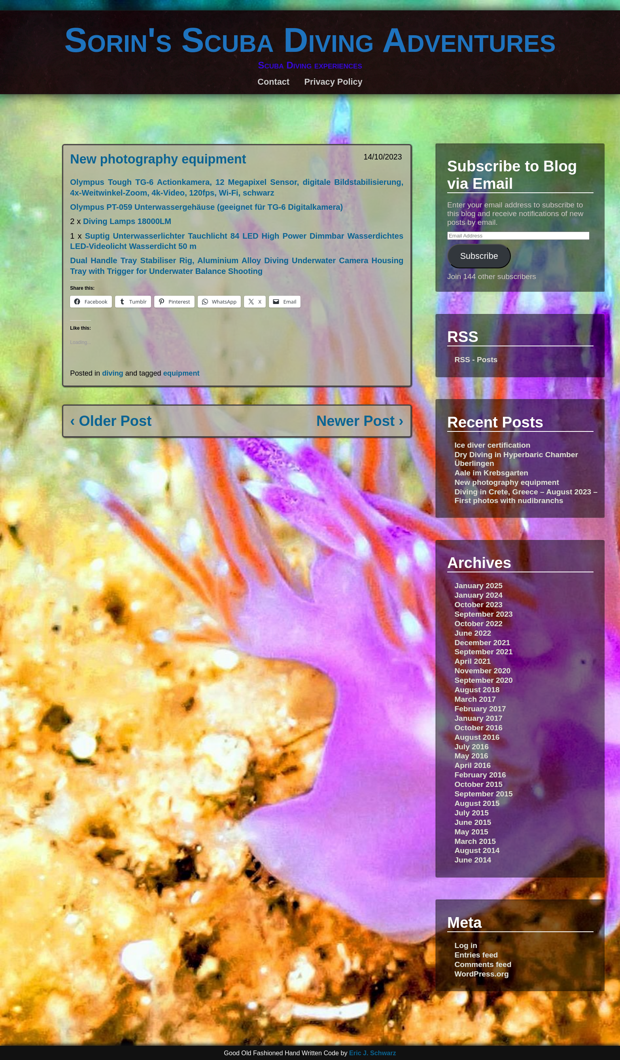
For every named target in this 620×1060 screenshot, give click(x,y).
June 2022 (472, 633)
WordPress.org (481, 974)
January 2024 (478, 595)
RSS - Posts (475, 359)
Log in (465, 945)
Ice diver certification (492, 445)
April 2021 (472, 661)
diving (112, 373)
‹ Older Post (110, 421)
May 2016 (471, 756)
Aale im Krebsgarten (491, 473)
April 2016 (472, 765)
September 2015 (483, 794)
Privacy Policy (333, 82)
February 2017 (480, 709)
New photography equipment (158, 159)
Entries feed (476, 955)
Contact (273, 82)
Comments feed (482, 964)
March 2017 (475, 699)
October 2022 (478, 623)
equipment (181, 373)
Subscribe (479, 256)
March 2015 (475, 841)
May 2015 (471, 832)
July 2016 (471, 747)
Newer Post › (359, 421)
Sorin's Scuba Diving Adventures (310, 40)
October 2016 (478, 728)
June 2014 (472, 860)
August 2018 (476, 690)
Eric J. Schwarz (372, 1052)
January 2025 (478, 585)
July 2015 (471, 813)
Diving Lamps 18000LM (127, 221)
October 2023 (478, 604)
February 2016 (480, 775)
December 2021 (482, 642)
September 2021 (483, 652)
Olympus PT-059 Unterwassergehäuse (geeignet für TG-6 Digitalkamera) (206, 207)
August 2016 (476, 737)
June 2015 (472, 822)
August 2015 (476, 803)
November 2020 (482, 671)
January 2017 (478, 718)
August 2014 (476, 850)
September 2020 (483, 680)
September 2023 (483, 614)
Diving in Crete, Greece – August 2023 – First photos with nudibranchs (525, 496)
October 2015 (478, 784)
